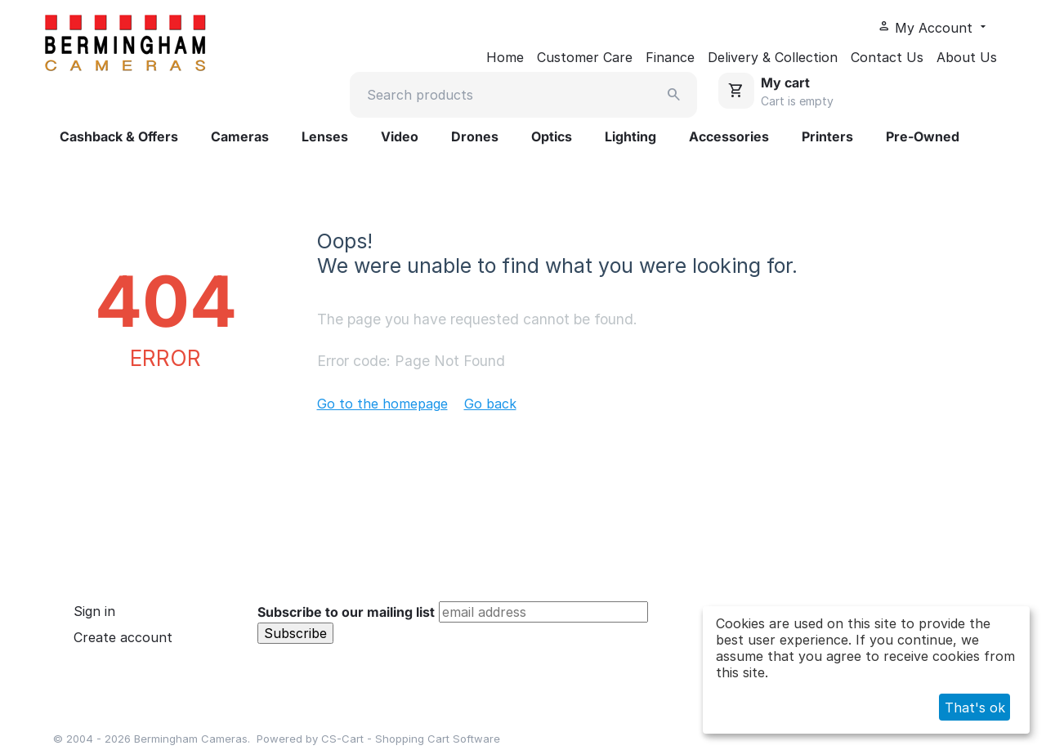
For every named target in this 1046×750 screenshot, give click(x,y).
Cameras (240, 136)
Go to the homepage (382, 403)
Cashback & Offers (119, 136)
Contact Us (887, 57)
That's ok (975, 707)
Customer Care (585, 57)
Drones (474, 136)
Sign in (94, 611)
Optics (551, 136)
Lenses (325, 136)
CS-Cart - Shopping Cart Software (410, 738)
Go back (490, 403)
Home (505, 57)
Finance (670, 57)
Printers (827, 136)
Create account (123, 637)
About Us (966, 57)
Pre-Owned (922, 136)
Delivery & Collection (773, 57)
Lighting (630, 136)
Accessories (729, 136)
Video (399, 136)
